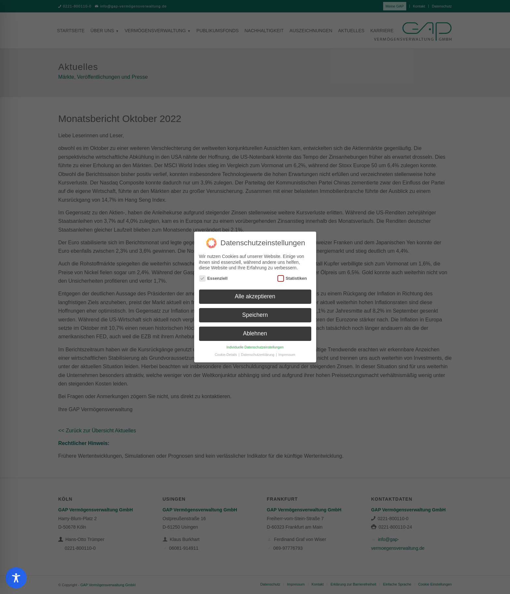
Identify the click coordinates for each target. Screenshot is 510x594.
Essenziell (213, 276)
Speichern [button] (255, 313)
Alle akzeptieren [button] (255, 294)
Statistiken (292, 276)
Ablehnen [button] (255, 331)
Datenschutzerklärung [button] (258, 352)
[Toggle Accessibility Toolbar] (16, 578)
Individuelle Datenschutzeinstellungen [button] (255, 345)
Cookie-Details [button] (226, 352)
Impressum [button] (286, 352)
